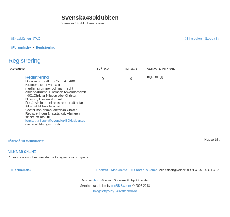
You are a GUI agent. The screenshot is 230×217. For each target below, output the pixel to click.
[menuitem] (36, 38)
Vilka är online (22, 151)
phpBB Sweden (121, 185)
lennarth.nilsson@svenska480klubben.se (55, 120)
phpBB (97, 180)
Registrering (24, 60)
